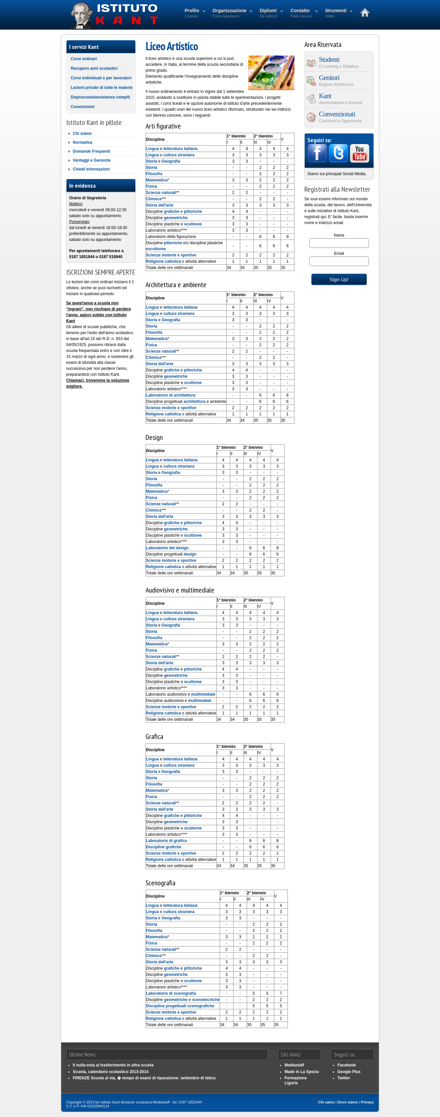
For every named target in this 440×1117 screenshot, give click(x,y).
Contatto (302, 13)
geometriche (176, 217)
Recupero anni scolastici (94, 68)
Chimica (153, 199)
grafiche (172, 211)
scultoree (192, 224)
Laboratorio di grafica (166, 840)
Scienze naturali (161, 192)
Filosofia (154, 174)
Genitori (339, 80)
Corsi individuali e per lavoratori (101, 78)
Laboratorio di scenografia (171, 993)
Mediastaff (294, 1065)
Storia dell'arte (159, 205)
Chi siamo (82, 133)
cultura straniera (179, 155)
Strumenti (337, 13)
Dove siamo (347, 1102)
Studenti (339, 62)
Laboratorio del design (167, 548)
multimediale (203, 694)
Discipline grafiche (163, 847)
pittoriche (193, 211)
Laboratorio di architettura (171, 395)
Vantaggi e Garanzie (91, 160)
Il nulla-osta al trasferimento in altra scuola (113, 1065)
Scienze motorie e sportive (171, 255)
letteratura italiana (180, 148)
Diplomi (269, 13)
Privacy (367, 1102)
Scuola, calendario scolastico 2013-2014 (111, 1071)
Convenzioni (82, 106)
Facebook (346, 1065)
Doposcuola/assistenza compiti (100, 97)
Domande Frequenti (91, 151)
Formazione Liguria (296, 1080)
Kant (339, 98)
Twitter (343, 1078)
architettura (194, 401)
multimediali (199, 700)
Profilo (193, 13)
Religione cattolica (163, 261)
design (190, 554)
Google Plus (349, 1071)
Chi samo (326, 1102)
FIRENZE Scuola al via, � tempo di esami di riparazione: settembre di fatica (144, 1078)
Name (339, 235)
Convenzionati (339, 116)
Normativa (82, 142)
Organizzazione (231, 13)
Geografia (170, 161)
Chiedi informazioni (91, 169)
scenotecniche (205, 999)
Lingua (152, 148)
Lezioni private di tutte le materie (102, 87)
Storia (151, 161)
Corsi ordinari (84, 59)
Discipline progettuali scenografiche (180, 1006)
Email (339, 253)
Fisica (151, 186)
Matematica (156, 180)
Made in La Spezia (302, 1071)
